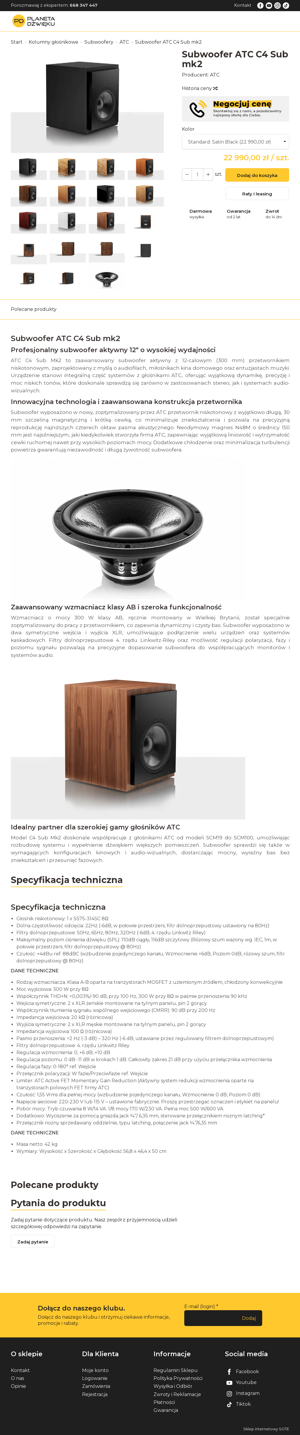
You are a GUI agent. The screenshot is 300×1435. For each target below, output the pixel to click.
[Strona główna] (35, 20)
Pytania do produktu (58, 1203)
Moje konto (95, 1370)
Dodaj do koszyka (257, 175)
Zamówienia (96, 1386)
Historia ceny (199, 88)
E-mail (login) (199, 1306)
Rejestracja (95, 1394)
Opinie (18, 1386)
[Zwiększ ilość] (187, 174)
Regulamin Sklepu (176, 1370)
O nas (17, 1378)
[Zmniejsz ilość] (208, 174)
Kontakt (242, 5)
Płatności (164, 1402)
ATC (214, 75)
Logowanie (95, 1378)
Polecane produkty (34, 309)
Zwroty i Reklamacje (177, 1394)
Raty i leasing (257, 194)
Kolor (188, 129)
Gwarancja (166, 1410)
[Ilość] (197, 174)
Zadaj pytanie (32, 1242)
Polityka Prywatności (178, 1378)
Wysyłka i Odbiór (173, 1386)
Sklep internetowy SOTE (266, 1429)
